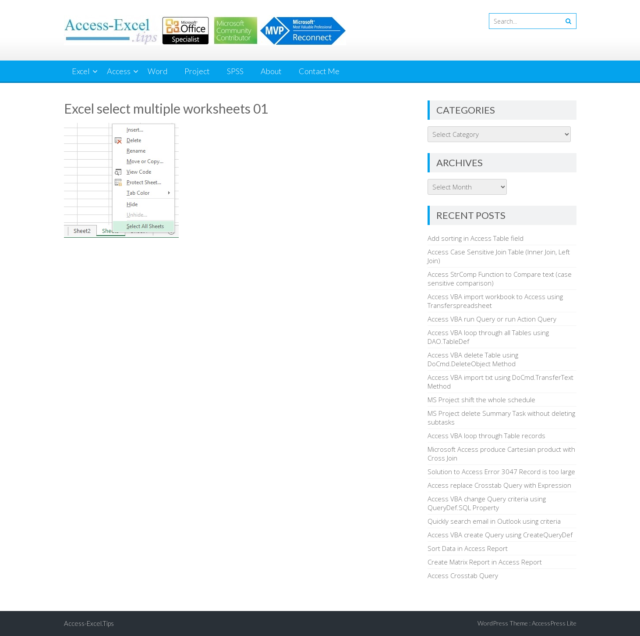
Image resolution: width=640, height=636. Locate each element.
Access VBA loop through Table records (486, 435)
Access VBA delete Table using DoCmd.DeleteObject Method (473, 359)
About (271, 71)
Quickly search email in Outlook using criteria (494, 521)
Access (119, 71)
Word (157, 71)
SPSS (235, 71)
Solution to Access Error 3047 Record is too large (501, 471)
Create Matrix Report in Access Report (485, 561)
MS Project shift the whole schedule (481, 399)
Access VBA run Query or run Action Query (492, 318)
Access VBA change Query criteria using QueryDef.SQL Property (487, 503)
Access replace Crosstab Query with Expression (499, 485)
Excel (81, 71)
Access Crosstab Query (463, 575)
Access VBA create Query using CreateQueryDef (500, 534)
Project (197, 71)
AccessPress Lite (554, 623)
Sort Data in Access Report (468, 548)
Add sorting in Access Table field (475, 238)
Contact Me (319, 71)
